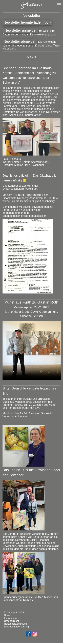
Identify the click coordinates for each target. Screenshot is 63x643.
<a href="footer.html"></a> (31, 624)
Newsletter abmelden (20, 41)
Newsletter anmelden (20, 30)
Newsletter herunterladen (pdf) (27, 22)
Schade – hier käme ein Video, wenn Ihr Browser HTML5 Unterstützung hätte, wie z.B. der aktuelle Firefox (32, 350)
